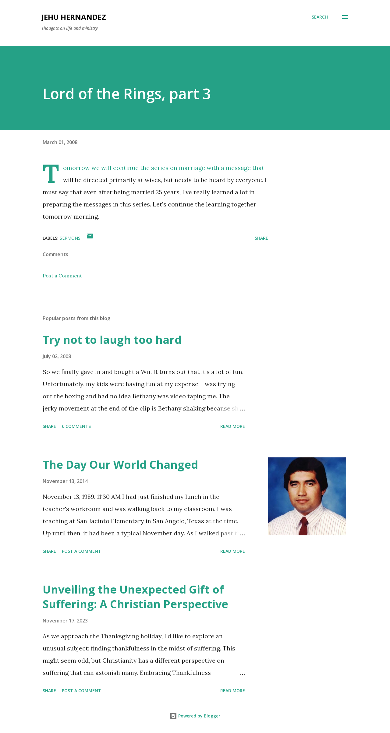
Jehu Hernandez (73, 17)
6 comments (76, 426)
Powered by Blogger (195, 716)
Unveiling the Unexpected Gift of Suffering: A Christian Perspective (135, 596)
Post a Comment (62, 276)
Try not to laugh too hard (112, 339)
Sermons (70, 238)
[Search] (320, 17)
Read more (232, 426)
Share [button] (261, 238)
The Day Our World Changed (120, 464)
